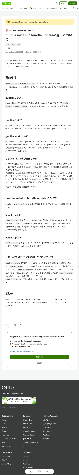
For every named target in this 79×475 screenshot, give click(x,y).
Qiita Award (27, 439)
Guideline (5, 431)
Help (3, 442)
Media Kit (5, 435)
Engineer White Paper (30, 442)
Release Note (27, 420)
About (4, 420)
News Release (28, 468)
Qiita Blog (26, 464)
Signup (72, 3)
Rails (13, 44)
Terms (4, 423)
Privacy (4, 427)
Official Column (67, 8)
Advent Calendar (29, 431)
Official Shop (6, 464)
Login (63, 3)
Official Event (52, 8)
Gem (18, 44)
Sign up (39, 356)
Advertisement (7, 446)
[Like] (7, 325)
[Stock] (14, 325)
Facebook (46, 431)
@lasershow (20, 30)
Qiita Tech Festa (28, 435)
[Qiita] (6, 3)
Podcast (46, 439)
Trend (5, 8)
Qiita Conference (37, 8)
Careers (25, 460)
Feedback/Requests (9, 439)
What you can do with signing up (22, 351)
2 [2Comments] (21, 325)
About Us (26, 456)
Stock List (14, 8)
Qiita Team (6, 456)
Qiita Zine (5, 460)
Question (23, 8)
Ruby (8, 44)
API (24, 446)
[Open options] (47, 471)
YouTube (46, 435)
